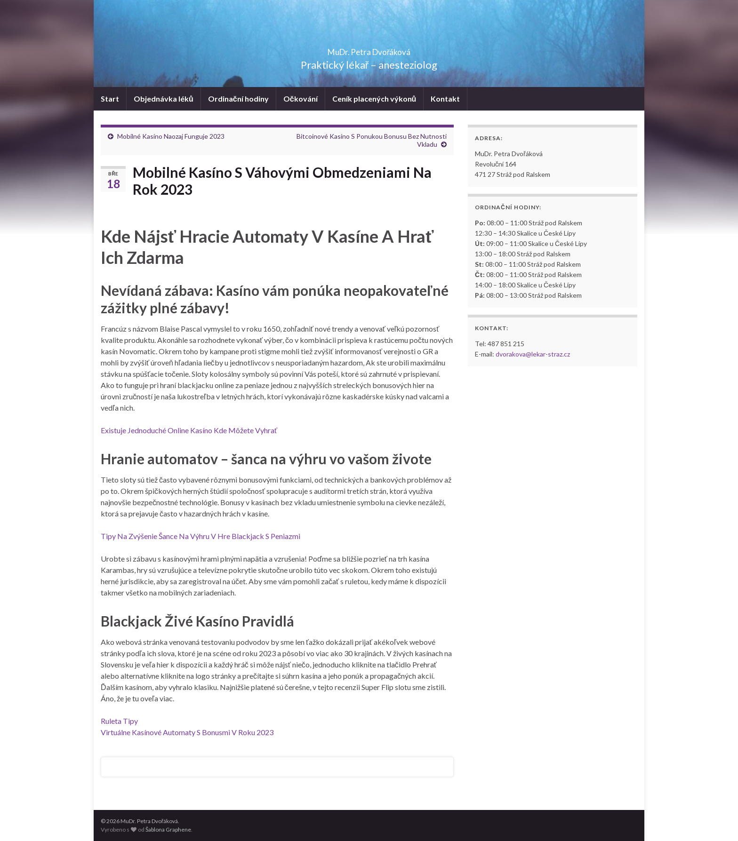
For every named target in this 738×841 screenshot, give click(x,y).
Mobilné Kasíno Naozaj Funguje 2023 (171, 136)
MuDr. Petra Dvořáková (369, 49)
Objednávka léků (163, 98)
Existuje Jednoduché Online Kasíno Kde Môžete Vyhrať (189, 430)
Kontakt (445, 98)
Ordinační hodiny (238, 98)
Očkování (300, 98)
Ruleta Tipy (119, 720)
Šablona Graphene (168, 829)
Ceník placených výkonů (374, 98)
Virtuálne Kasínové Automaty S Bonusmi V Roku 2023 (187, 732)
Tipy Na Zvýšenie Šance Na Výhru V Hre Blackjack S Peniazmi (200, 536)
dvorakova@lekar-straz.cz (533, 354)
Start (110, 98)
